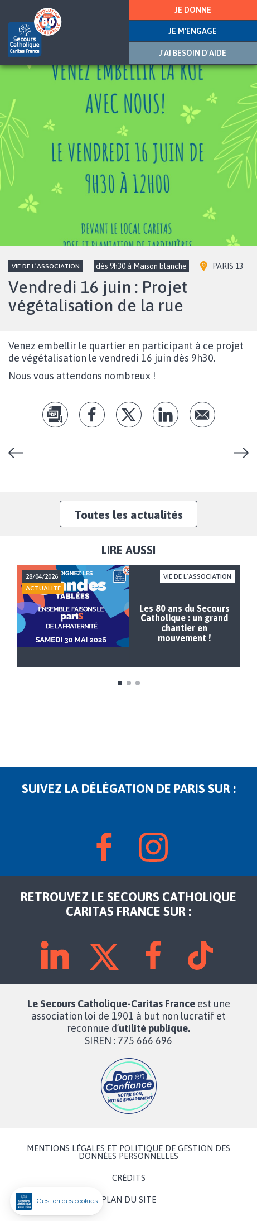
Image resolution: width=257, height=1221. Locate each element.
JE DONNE (192, 10)
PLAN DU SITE (128, 1200)
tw (129, 414)
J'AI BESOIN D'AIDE (192, 53)
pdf (55, 414)
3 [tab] (137, 683)
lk (165, 414)
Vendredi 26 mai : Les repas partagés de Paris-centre (20, 453)
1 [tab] (120, 683)
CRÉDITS (129, 1178)
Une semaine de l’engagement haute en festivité (237, 453)
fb (92, 414)
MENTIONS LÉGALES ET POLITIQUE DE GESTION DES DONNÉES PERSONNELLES (128, 1152)
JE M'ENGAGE (192, 31)
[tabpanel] (128, 616)
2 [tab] (129, 683)
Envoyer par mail (202, 414)
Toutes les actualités (128, 514)
